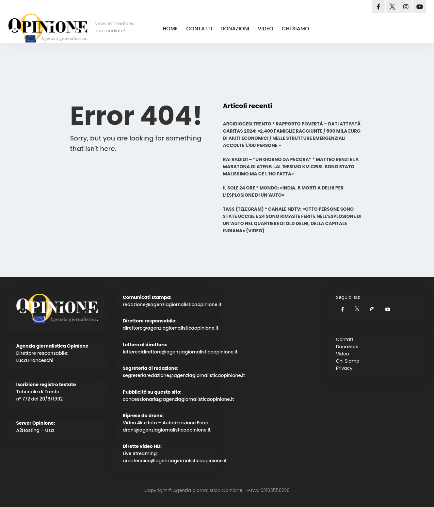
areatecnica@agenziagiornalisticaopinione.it (175, 460)
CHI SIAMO (295, 28)
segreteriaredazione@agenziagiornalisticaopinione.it (184, 375)
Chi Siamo (347, 361)
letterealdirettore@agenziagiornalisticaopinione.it (180, 352)
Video (342, 354)
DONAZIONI (234, 28)
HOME (170, 28)
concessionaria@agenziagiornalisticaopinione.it (178, 399)
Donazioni (347, 346)
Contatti (345, 339)
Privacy (344, 368)
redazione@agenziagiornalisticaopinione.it (172, 304)
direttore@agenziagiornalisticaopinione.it (170, 328)
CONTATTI (199, 28)
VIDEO (265, 28)
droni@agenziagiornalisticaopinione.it (167, 430)
